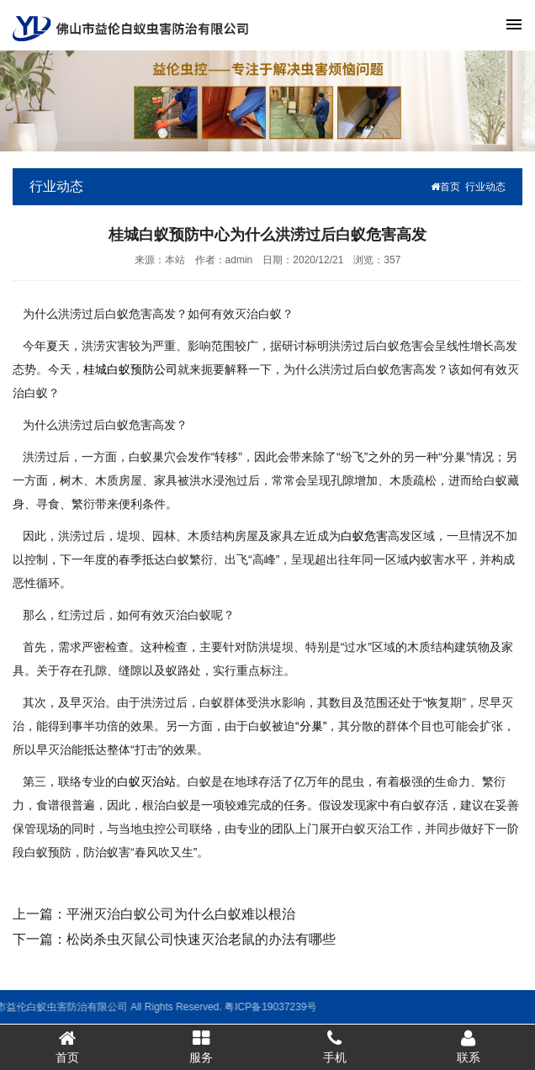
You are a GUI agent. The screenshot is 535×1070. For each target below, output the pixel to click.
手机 (334, 1046)
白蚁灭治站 (146, 781)
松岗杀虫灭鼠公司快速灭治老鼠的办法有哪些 (201, 939)
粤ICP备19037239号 (167, 1007)
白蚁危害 (364, 536)
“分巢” (310, 726)
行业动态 (485, 187)
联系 (468, 1046)
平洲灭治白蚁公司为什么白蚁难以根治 (180, 914)
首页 (445, 187)
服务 (201, 1046)
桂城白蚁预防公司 (130, 369)
